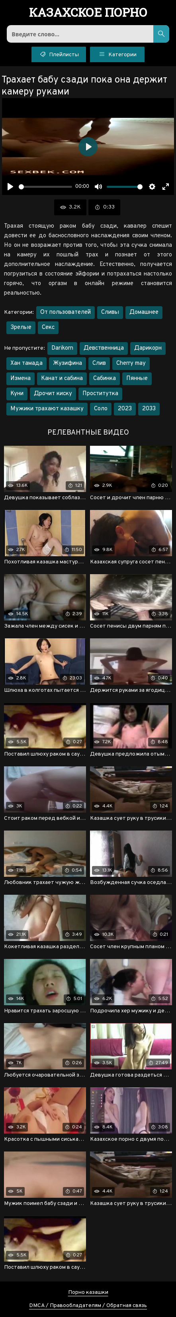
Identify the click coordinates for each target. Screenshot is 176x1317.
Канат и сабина (62, 378)
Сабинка (104, 378)
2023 (125, 409)
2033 (149, 409)
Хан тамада (26, 363)
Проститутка (100, 394)
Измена (20, 378)
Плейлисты (59, 54)
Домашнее (143, 312)
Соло (101, 409)
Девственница (104, 348)
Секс (48, 327)
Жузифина (67, 363)
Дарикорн (148, 348)
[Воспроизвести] (10, 186)
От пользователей (65, 312)
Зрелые (20, 327)
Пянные (137, 378)
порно (88, 13)
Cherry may (131, 363)
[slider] (45, 187)
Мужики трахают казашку (47, 409)
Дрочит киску (53, 394)
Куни (16, 394)
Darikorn (62, 348)
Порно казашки (88, 1292)
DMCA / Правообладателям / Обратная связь (88, 1305)
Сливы (110, 312)
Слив (99, 363)
